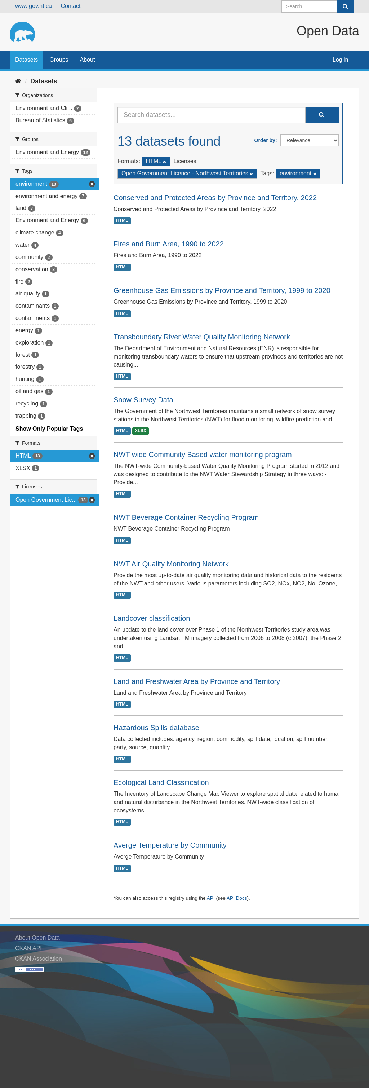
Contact (70, 6)
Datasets (26, 60)
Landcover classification (152, 618)
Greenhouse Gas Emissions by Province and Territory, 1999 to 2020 (222, 290)
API (211, 898)
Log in (340, 60)
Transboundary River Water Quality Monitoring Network (202, 337)
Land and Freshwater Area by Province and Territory (197, 681)
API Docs (237, 898)
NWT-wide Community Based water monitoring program (203, 455)
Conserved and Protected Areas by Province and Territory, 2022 (215, 198)
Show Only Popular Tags (49, 429)
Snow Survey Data (143, 400)
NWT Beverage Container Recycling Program (186, 517)
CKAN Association (38, 959)
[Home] (18, 81)
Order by (264, 140)
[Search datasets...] (211, 115)
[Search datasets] (317, 6)
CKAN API (28, 948)
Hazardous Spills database (156, 728)
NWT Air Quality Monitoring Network (171, 564)
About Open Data (37, 938)
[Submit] (345, 6)
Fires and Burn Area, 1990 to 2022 (169, 244)
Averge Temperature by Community (170, 845)
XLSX (140, 431)
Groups (58, 60)
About (87, 60)
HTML (122, 220)
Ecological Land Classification (161, 782)
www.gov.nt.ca (33, 6)
